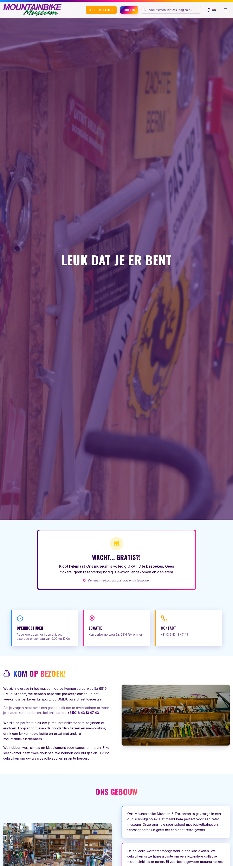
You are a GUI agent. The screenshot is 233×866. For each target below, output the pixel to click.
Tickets (129, 10)
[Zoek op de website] (174, 10)
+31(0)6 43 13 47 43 (83, 713)
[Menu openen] (225, 10)
